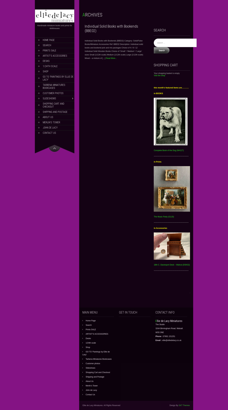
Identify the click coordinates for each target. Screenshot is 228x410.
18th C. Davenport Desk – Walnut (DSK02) (172, 265)
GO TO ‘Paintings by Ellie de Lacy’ (58, 78)
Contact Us (49, 132)
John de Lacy (50, 127)
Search (47, 45)
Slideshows (49, 98)
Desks (46, 61)
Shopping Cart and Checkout (53, 105)
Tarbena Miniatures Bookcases (54, 86)
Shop (45, 71)
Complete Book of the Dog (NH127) (169, 150)
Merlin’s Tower (51, 122)
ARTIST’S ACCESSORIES (55, 55)
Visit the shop (159, 75)
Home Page (49, 40)
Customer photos (53, 93)
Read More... (111, 58)
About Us (48, 117)
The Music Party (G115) (164, 217)
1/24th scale (50, 66)
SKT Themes (184, 405)
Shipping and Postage (55, 111)
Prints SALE (49, 50)
